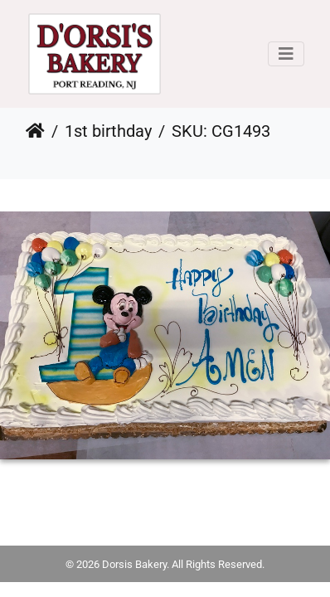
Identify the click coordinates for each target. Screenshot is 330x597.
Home (35, 131)
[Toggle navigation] (286, 53)
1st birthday (108, 131)
